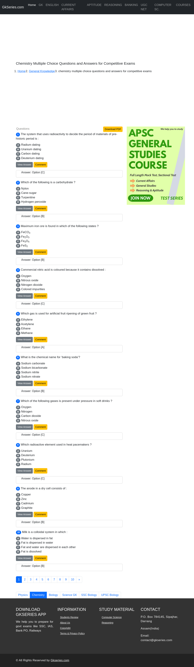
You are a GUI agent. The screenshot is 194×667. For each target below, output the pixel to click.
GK (41, 5)
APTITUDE (94, 5)
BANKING (131, 5)
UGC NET (144, 7)
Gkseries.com (60, 660)
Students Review (69, 617)
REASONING (113, 5)
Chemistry (38, 594)
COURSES (183, 5)
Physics (23, 594)
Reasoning (107, 622)
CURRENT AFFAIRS (68, 7)
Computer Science (112, 617)
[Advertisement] (97, 36)
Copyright (65, 628)
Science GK (69, 594)
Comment (40, 164)
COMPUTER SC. (162, 7)
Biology (53, 594)
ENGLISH (52, 5)
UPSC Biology (110, 594)
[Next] (79, 579)
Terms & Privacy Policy (72, 633)
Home (32, 5)
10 (72, 579)
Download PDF (113, 129)
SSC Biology (89, 594)
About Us (65, 622)
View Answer (24, 164)
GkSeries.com (13, 7)
